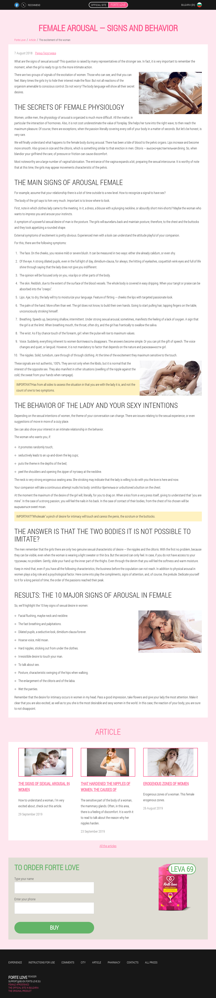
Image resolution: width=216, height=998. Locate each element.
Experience (15, 962)
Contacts (132, 962)
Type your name (24, 878)
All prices (151, 962)
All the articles (108, 846)
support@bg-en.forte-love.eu (24, 981)
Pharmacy (114, 962)
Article (96, 962)
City (83, 962)
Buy (54, 927)
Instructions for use (42, 962)
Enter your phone (25, 899)
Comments (67, 962)
